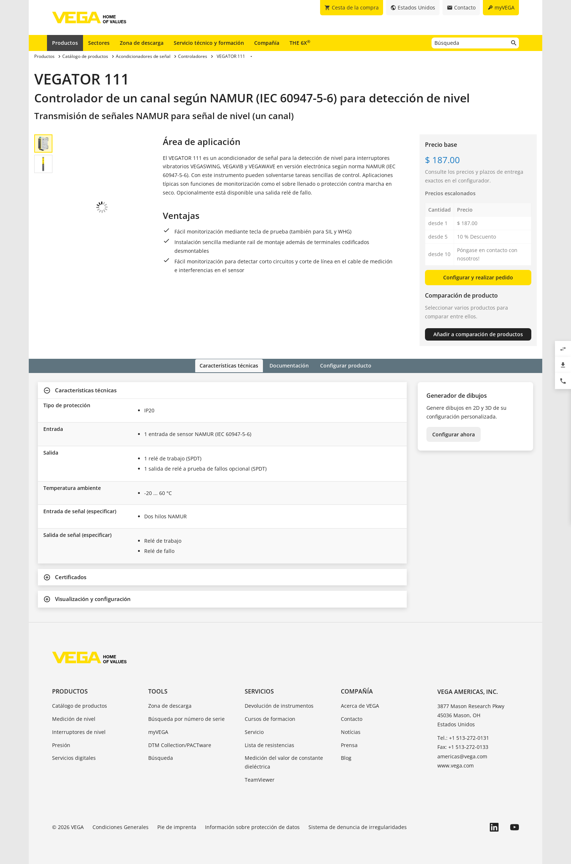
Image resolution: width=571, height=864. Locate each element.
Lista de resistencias (269, 744)
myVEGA (158, 731)
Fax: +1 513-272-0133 (462, 746)
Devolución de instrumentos (279, 705)
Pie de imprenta (176, 826)
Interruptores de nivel (79, 731)
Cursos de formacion (270, 718)
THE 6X (300, 42)
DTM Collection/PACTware (179, 744)
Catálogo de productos (79, 705)
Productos (65, 42)
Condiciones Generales (120, 826)
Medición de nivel (73, 718)
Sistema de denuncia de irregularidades (357, 826)
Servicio (254, 731)
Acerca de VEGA (360, 705)
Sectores (99, 42)
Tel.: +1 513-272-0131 (463, 737)
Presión (61, 744)
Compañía (266, 42)
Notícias (351, 731)
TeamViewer (260, 778)
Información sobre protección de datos (252, 826)
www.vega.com (455, 764)
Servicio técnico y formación (209, 42)
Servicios (259, 691)
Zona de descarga (142, 42)
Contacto (351, 718)
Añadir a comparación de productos (478, 334)
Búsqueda (160, 757)
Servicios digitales (74, 757)
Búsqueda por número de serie (186, 718)
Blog (346, 757)
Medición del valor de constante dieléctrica (284, 762)
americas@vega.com (462, 755)
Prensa (349, 744)
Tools (158, 691)
